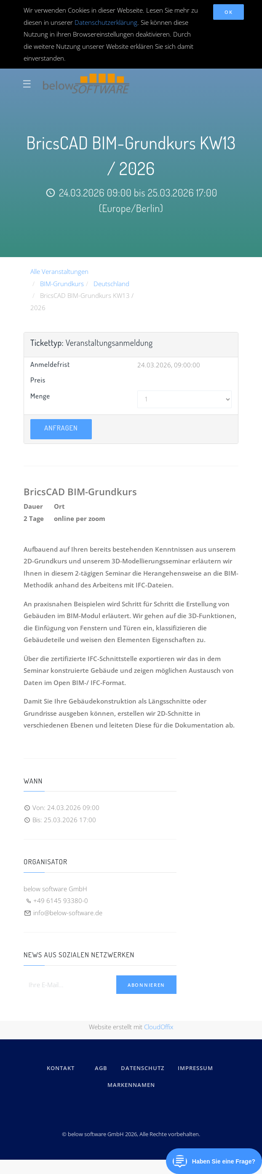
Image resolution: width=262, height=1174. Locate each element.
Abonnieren (146, 985)
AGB (101, 1068)
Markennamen (131, 1085)
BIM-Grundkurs (62, 283)
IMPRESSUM (197, 1068)
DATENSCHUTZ (142, 1068)
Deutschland (111, 283)
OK (229, 12)
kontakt (61, 1068)
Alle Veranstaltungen (59, 271)
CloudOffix (158, 1027)
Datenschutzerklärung (106, 22)
